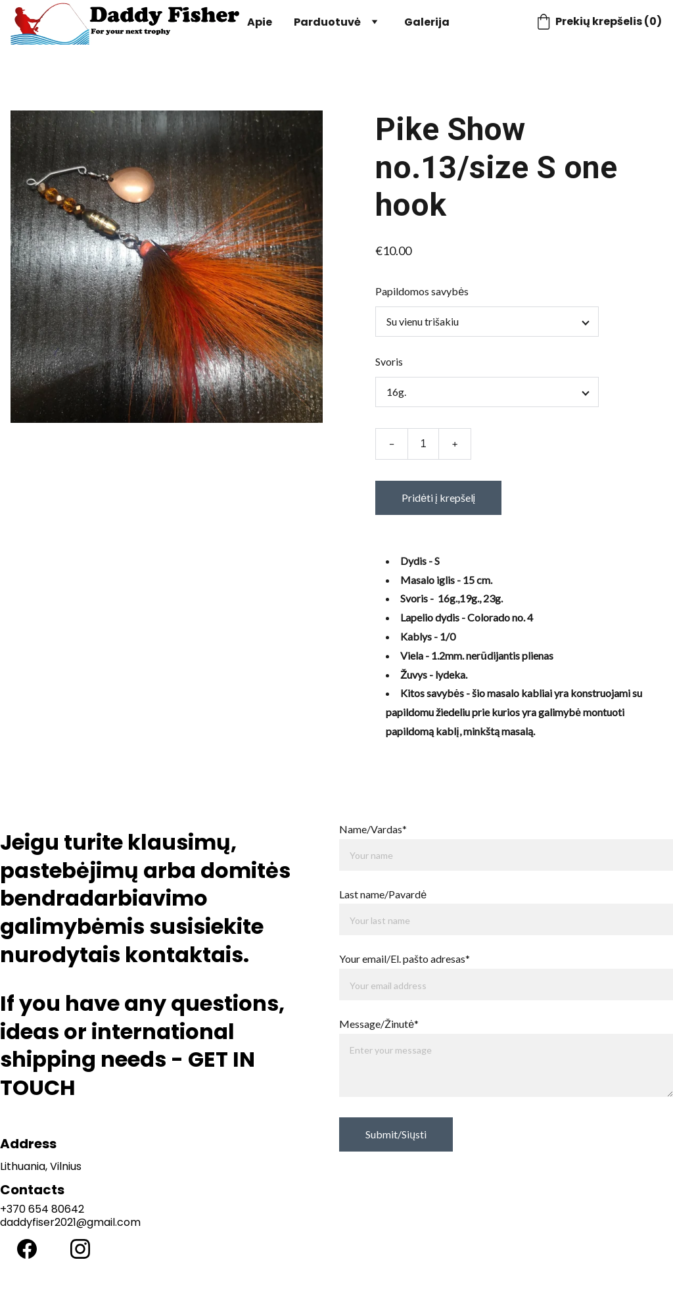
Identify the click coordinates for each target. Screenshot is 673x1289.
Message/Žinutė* (379, 1023)
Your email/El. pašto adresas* (404, 958)
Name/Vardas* (373, 829)
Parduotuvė (327, 22)
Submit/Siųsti (396, 1134)
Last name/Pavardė (383, 894)
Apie (259, 22)
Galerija (427, 22)
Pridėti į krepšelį (438, 497)
